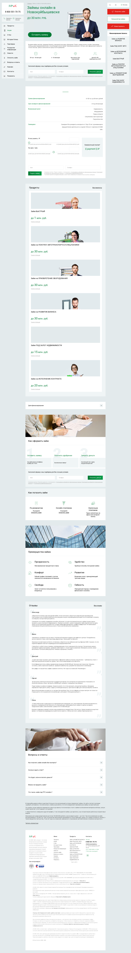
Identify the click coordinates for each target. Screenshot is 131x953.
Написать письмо (18, 19)
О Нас (9, 35)
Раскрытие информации (11, 48)
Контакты (10, 71)
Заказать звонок (9, 19)
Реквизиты (11, 76)
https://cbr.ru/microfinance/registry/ (82, 882)
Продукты (10, 26)
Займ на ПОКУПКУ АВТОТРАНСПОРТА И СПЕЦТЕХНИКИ (118, 66)
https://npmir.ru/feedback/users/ (63, 896)
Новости (10, 53)
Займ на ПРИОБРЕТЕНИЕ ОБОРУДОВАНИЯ (118, 74)
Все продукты (97, 188)
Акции (9, 30)
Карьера (10, 67)
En (116, 5)
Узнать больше (35, 221)
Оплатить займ (12, 58)
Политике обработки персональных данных (74, 924)
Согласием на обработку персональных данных (68, 76)
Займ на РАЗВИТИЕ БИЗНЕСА (118, 39)
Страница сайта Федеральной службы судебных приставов (46, 913)
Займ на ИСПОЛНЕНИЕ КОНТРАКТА (118, 52)
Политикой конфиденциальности (42, 77)
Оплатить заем (36, 512)
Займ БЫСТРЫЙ (118, 59)
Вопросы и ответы (13, 62)
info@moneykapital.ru (91, 844)
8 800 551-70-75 (12, 11)
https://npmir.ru (36, 895)
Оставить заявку (40, 34)
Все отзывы (98, 605)
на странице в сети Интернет (58, 908)
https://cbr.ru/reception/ (75, 884)
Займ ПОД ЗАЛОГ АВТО (118, 46)
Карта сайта (74, 862)
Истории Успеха (12, 39)
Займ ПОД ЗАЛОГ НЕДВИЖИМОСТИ (118, 81)
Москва (125, 5)
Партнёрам (11, 44)
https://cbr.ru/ (83, 880)
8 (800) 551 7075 (32, 463)
